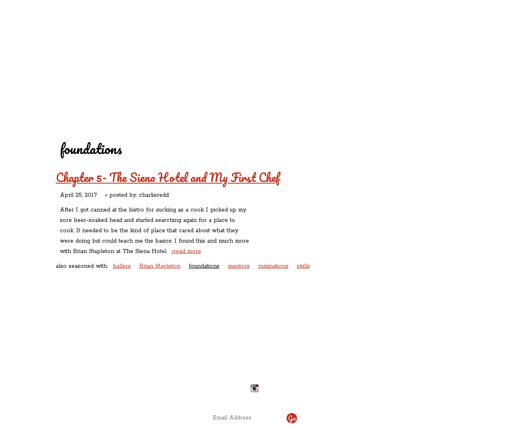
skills (303, 266)
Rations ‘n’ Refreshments (341, 51)
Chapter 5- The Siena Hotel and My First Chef (167, 177)
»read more (186, 251)
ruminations (273, 266)
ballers (122, 266)
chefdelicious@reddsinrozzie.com (253, 359)
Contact (210, 68)
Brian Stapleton (159, 266)
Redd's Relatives (208, 51)
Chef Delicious (349, 68)
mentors (239, 266)
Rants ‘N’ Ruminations (396, 51)
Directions (121, 385)
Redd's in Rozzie (152, 50)
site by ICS (384, 397)
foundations (204, 266)
